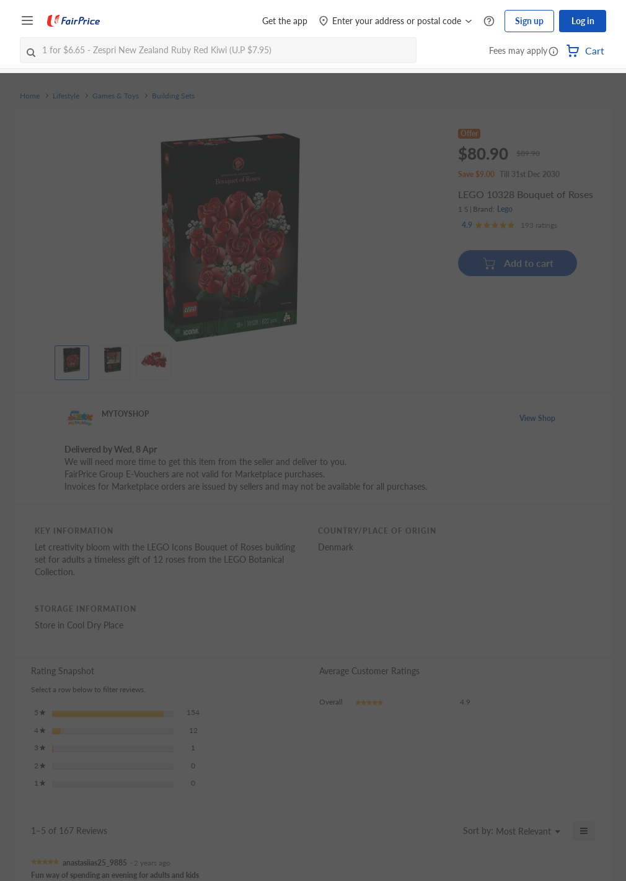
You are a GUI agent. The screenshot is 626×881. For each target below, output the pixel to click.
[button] (553, 52)
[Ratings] (509, 225)
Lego (505, 209)
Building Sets (173, 96)
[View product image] (72, 359)
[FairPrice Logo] (73, 21)
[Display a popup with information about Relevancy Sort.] (446, 830)
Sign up (529, 20)
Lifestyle (66, 96)
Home (30, 96)
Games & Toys (115, 96)
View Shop (537, 418)
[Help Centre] (489, 21)
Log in (582, 20)
